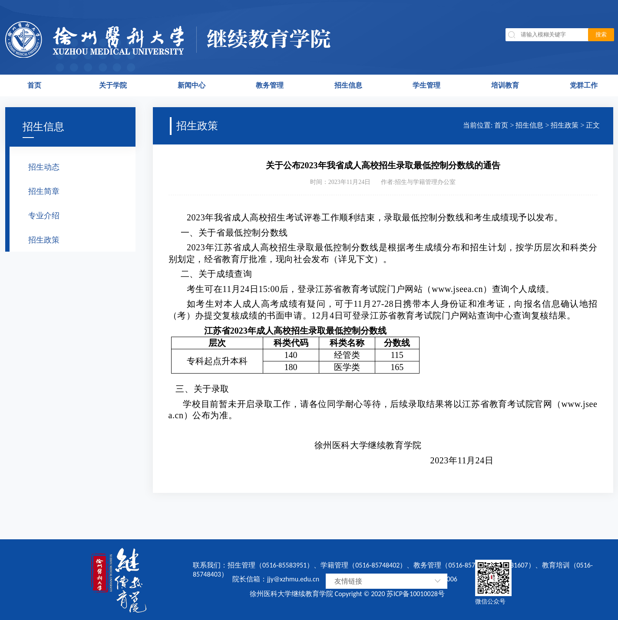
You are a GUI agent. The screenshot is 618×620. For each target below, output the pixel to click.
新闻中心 (191, 85)
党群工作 (584, 85)
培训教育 (505, 85)
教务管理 (270, 85)
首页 (34, 85)
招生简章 (43, 191)
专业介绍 (43, 215)
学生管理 (426, 85)
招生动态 (43, 167)
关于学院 (113, 85)
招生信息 (348, 85)
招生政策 (43, 240)
